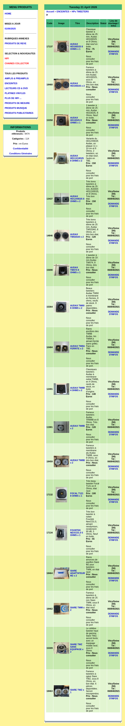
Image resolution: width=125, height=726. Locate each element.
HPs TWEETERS (80, 11)
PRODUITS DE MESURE (17, 103)
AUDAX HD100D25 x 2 (77, 84)
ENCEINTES (11, 83)
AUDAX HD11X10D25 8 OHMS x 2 (77, 158)
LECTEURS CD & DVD (16, 88)
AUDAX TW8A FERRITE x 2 (77, 347)
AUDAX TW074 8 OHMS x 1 (75, 270)
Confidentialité (20, 148)
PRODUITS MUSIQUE (16, 108)
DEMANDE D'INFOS (113, 52)
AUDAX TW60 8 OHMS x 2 (77, 306)
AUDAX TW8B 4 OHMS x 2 (77, 389)
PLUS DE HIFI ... (13, 98)
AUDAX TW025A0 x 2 (77, 235)
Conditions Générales (20, 153)
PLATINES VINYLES (15, 93)
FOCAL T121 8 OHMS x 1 (76, 494)
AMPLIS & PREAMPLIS (17, 78)
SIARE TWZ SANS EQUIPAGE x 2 (76, 648)
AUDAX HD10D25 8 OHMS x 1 (76, 120)
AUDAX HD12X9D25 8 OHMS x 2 (77, 198)
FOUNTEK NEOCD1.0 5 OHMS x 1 (76, 532)
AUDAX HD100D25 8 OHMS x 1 (76, 46)
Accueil (50, 11)
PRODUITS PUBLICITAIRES (19, 113)
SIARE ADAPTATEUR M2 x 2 (77, 573)
